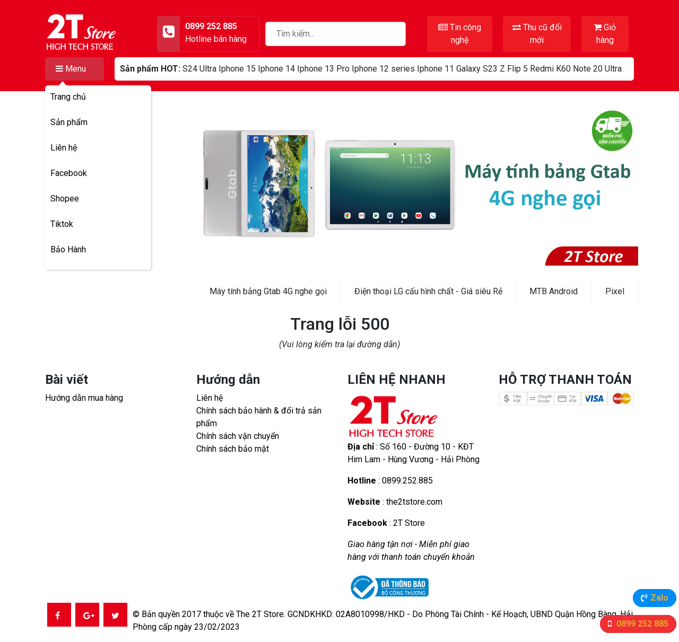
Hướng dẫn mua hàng (84, 398)
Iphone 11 (435, 69)
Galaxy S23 (477, 69)
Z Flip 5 (514, 69)
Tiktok (61, 224)
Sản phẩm (69, 122)
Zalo (659, 598)
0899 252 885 (641, 624)
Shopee (64, 199)
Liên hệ (63, 148)
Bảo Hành (68, 249)
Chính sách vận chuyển (237, 436)
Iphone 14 (276, 69)
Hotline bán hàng (216, 39)
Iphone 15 (237, 69)
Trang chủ (68, 97)
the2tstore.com (414, 502)
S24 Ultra (199, 69)
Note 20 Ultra (597, 69)
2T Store (409, 523)
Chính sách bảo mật (232, 449)
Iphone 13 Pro (323, 69)
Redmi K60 (550, 69)
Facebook (68, 173)
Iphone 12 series (383, 69)
